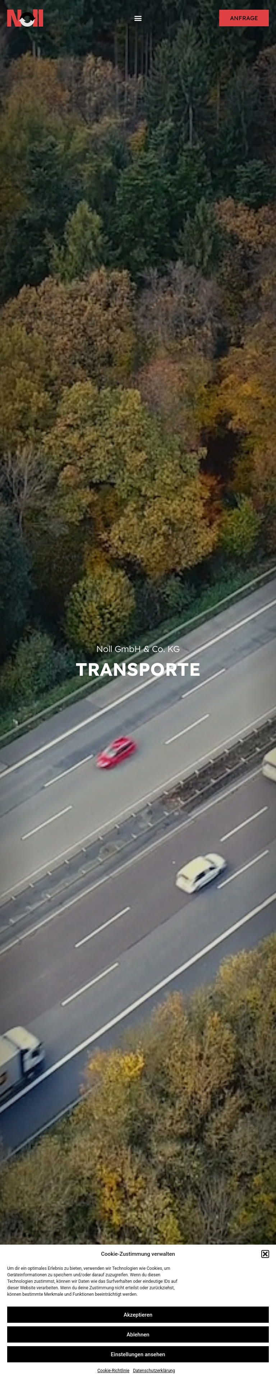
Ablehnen (137, 1334)
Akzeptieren (138, 1315)
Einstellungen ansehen (138, 1354)
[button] (265, 1254)
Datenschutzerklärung (154, 1370)
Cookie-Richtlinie (113, 1370)
